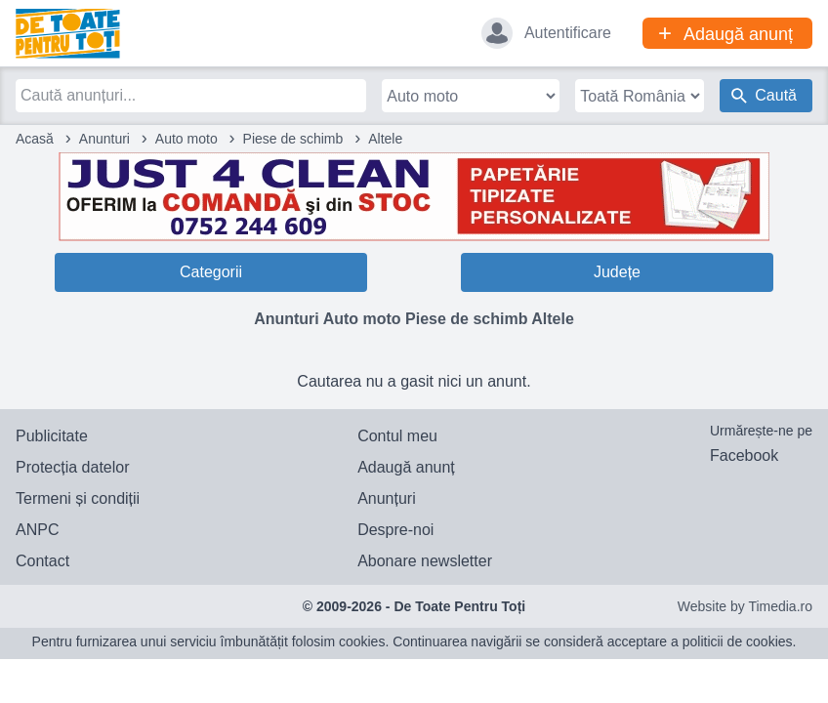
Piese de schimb (293, 138)
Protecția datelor (73, 467)
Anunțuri (386, 498)
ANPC (37, 529)
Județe (617, 272)
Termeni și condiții (78, 498)
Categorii (211, 272)
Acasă (35, 138)
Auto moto (186, 138)
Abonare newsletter (424, 561)
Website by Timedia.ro (745, 606)
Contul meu (397, 436)
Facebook (744, 455)
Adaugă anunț (406, 467)
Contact (42, 561)
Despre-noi (395, 529)
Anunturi (104, 138)
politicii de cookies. (740, 641)
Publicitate (52, 436)
